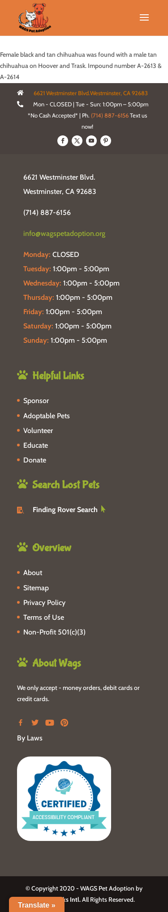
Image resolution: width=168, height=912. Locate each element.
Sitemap (36, 588)
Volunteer (38, 430)
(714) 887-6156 (110, 115)
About (32, 572)
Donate (34, 460)
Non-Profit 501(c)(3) (54, 632)
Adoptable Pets (46, 416)
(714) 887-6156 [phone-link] (47, 212)
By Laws (30, 738)
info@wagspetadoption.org (64, 233)
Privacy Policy (44, 602)
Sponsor (36, 400)
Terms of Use (43, 617)
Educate (35, 445)
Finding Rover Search (65, 509)
